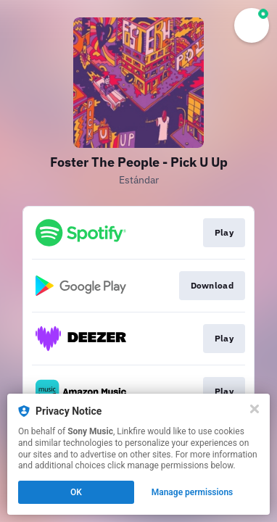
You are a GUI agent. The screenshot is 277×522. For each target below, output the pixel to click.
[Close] (254, 408)
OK (76, 492)
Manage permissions (192, 492)
